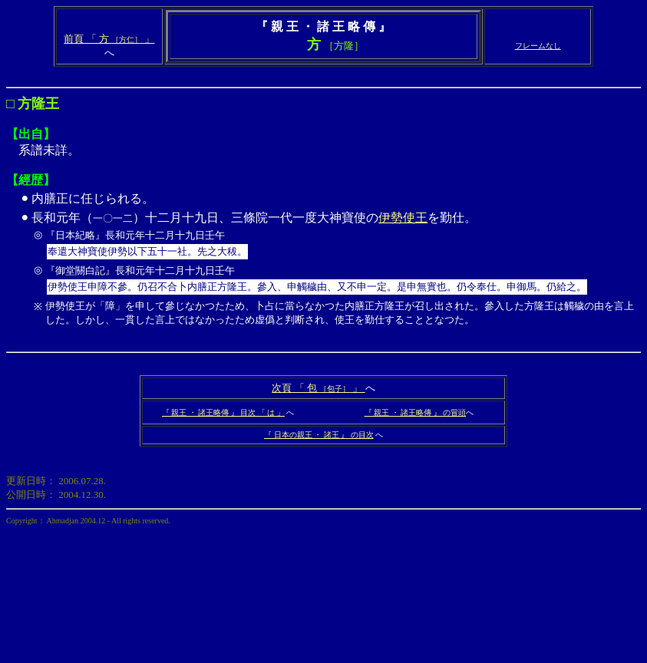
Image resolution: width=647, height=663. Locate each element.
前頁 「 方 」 (109, 39)
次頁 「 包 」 (318, 388)
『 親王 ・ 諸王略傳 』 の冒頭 (416, 412)
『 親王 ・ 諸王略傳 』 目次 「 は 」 (223, 412)
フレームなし (538, 45)
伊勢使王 (402, 217)
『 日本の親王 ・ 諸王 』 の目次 (319, 434)
